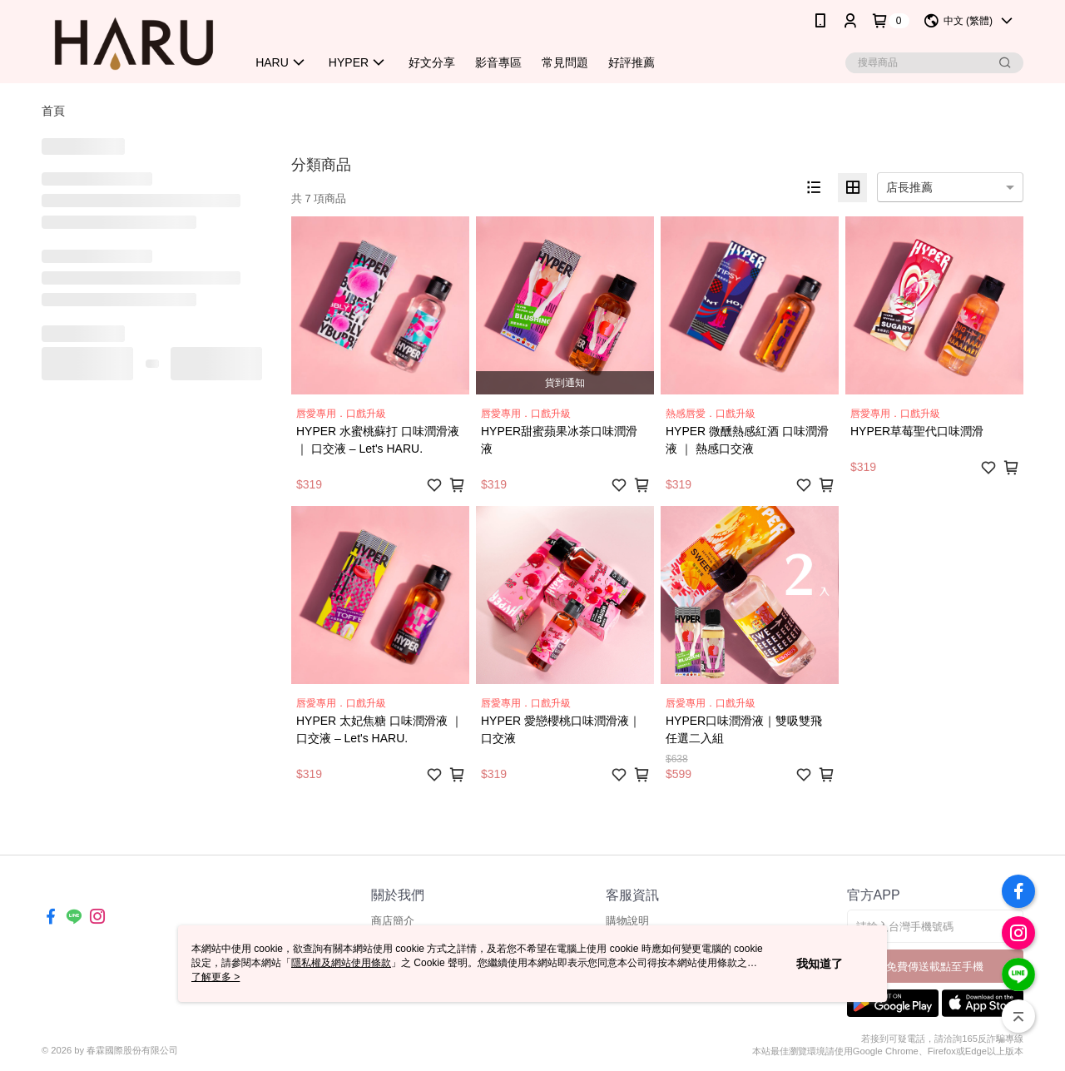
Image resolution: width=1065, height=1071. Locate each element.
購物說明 (627, 921)
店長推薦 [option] (909, 187)
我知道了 (819, 963)
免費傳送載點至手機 (934, 966)
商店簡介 (392, 921)
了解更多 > (215, 977)
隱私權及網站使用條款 (341, 963)
